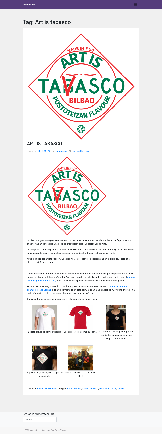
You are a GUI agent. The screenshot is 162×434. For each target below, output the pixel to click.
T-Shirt (120, 388)
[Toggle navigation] (135, 4)
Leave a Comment (81, 151)
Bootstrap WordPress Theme (53, 430)
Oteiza (113, 388)
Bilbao (40, 388)
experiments (51, 388)
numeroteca (29, 4)
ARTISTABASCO (90, 388)
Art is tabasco (74, 388)
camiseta (104, 388)
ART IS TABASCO (44, 143)
